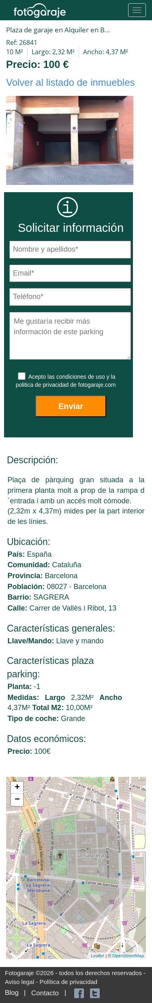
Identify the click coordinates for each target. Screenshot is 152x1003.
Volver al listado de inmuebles (70, 82)
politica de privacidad (43, 385)
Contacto (45, 993)
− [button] (17, 800)
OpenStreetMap (128, 955)
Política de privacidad (69, 981)
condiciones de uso (81, 376)
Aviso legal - (22, 981)
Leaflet (97, 955)
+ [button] (17, 788)
